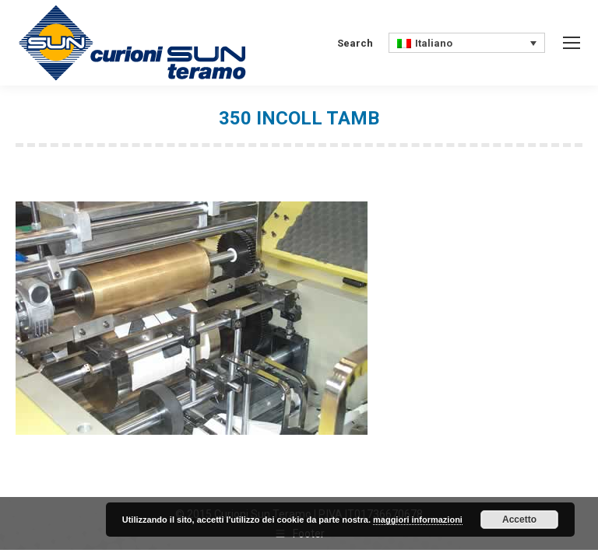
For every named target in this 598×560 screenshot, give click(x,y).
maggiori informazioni (418, 519)
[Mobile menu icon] (571, 43)
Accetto (519, 519)
